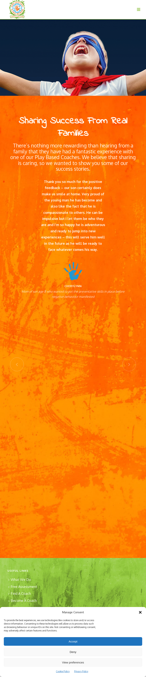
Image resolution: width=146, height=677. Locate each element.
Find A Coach (19, 593)
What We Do (19, 579)
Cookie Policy (63, 671)
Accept (73, 641)
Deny (73, 652)
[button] (140, 612)
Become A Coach (22, 600)
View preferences (73, 662)
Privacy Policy (81, 671)
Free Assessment (22, 586)
